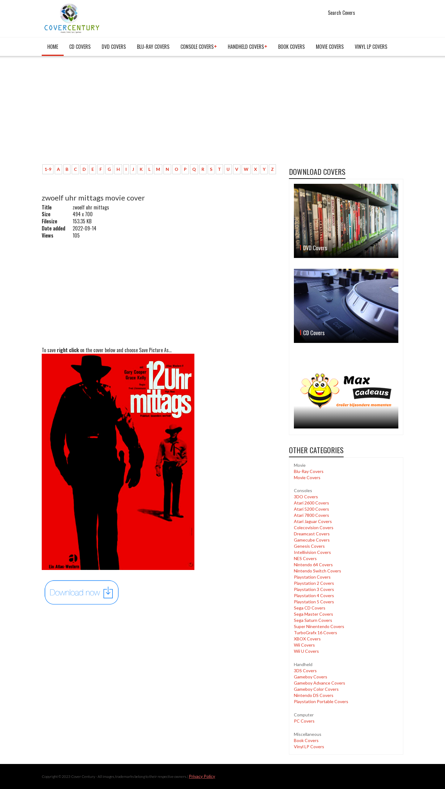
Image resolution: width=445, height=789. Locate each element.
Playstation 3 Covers (314, 589)
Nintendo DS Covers (313, 695)
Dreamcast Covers (312, 533)
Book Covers (291, 46)
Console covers (197, 46)
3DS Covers (305, 670)
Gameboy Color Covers (316, 689)
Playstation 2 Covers (314, 583)
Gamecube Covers (312, 539)
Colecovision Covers (313, 527)
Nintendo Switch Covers (317, 570)
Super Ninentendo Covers (319, 626)
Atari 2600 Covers (311, 502)
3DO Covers (306, 496)
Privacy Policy (202, 776)
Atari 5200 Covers (311, 509)
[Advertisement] (161, 113)
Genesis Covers (309, 546)
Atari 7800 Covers (311, 515)
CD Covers (80, 46)
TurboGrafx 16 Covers (315, 632)
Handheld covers (246, 46)
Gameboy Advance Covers (319, 683)
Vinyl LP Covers (371, 46)
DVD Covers (114, 46)
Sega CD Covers (309, 607)
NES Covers (305, 558)
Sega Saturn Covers (313, 620)
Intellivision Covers (312, 552)
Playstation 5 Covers (314, 601)
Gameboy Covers (310, 676)
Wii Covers (304, 645)
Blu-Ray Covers (153, 46)
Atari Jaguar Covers (313, 521)
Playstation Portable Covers (321, 701)
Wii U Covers (306, 651)
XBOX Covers (307, 638)
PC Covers (304, 721)
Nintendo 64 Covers (313, 564)
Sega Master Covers (313, 614)
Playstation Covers (312, 577)
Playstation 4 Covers (314, 595)
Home (52, 46)
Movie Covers (330, 46)
